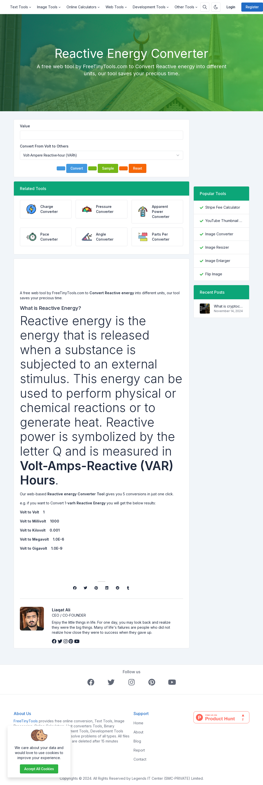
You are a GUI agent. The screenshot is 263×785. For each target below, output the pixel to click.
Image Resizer (217, 247)
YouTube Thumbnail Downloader (224, 220)
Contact (140, 759)
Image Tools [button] (47, 7)
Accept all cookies (39, 769)
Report (139, 750)
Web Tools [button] (115, 7)
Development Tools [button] (149, 7)
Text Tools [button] (19, 7)
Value (25, 126)
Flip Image (213, 274)
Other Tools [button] (184, 7)
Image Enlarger (217, 260)
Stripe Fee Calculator (222, 207)
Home (138, 723)
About (138, 732)
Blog (137, 741)
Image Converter (219, 234)
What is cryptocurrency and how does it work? (228, 306)
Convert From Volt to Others (44, 146)
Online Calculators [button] (81, 7)
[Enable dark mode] (215, 7)
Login (230, 7)
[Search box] (204, 7)
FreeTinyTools (26, 721)
